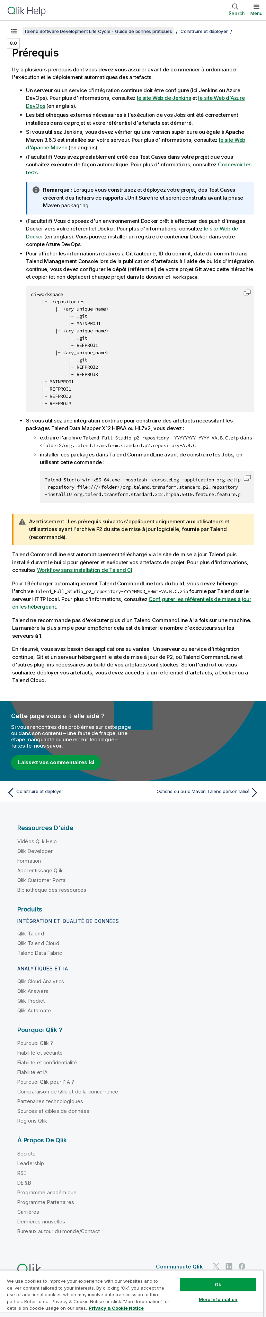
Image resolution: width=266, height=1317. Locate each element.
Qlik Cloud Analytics (40, 981)
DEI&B (24, 1182)
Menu (256, 13)
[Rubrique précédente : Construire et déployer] (68, 792)
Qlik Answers (32, 991)
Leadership (30, 1163)
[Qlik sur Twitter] (216, 1266)
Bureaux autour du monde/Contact (58, 1231)
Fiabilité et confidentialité (47, 1062)
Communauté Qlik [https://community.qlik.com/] (179, 1266)
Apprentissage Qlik (40, 870)
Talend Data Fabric (39, 953)
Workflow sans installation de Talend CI (84, 569)
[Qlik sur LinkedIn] (229, 1266)
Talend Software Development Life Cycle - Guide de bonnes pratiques (98, 31)
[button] (247, 292)
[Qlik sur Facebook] (242, 1266)
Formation (29, 860)
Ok (218, 1284)
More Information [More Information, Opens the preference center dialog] (218, 1299)
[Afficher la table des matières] (14, 31)
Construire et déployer (204, 31)
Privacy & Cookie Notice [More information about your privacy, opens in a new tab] (116, 1308)
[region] (131, 1293)
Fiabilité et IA (32, 1072)
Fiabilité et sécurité (40, 1052)
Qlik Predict (31, 1000)
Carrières (28, 1211)
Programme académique (47, 1192)
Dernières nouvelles (41, 1221)
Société (26, 1153)
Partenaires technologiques (50, 1101)
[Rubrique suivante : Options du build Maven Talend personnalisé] (198, 792)
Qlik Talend (30, 933)
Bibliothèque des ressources (51, 889)
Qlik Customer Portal (41, 880)
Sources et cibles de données (53, 1111)
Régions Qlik (32, 1120)
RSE (21, 1173)
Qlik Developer (35, 851)
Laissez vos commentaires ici (56, 762)
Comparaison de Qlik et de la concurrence (67, 1091)
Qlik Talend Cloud (38, 943)
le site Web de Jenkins (164, 98)
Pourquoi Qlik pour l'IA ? (45, 1081)
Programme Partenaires (45, 1202)
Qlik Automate (34, 1010)
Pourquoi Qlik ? (35, 1043)
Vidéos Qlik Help (37, 841)
